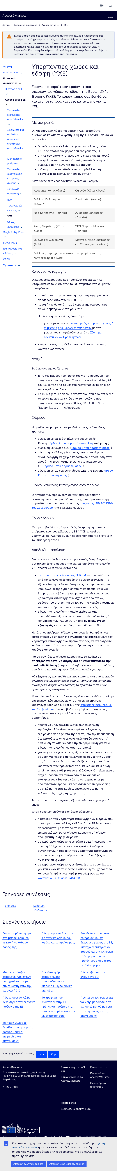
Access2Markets (12, 1067)
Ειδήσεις (10, 905)
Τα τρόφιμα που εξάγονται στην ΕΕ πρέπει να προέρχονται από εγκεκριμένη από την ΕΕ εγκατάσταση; (58, 1006)
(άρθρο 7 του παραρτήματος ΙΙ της (71, 443)
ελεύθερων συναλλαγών (75, 327)
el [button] (102, 5)
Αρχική (6, 25)
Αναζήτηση (110, 5)
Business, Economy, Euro (76, 1108)
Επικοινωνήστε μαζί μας (91, 1136)
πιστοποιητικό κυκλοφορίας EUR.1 (60, 575)
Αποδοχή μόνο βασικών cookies (66, 1164)
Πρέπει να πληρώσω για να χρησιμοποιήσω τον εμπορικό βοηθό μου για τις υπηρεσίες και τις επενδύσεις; (96, 1006)
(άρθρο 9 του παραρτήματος (62, 466)
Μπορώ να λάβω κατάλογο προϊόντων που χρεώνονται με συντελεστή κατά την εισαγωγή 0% (17, 981)
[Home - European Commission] (24, 1129)
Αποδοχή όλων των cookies (28, 1164)
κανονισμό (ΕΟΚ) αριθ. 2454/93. (59, 878)
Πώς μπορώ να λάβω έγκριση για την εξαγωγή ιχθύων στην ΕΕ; (18, 1002)
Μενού (110, 16)
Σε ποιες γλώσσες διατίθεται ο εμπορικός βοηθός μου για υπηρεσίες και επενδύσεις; (17, 1032)
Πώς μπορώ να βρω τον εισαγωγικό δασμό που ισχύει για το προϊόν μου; (58, 938)
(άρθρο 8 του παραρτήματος (90, 447)
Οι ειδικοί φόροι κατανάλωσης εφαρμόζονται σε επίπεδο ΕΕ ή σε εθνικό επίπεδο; (56, 981)
